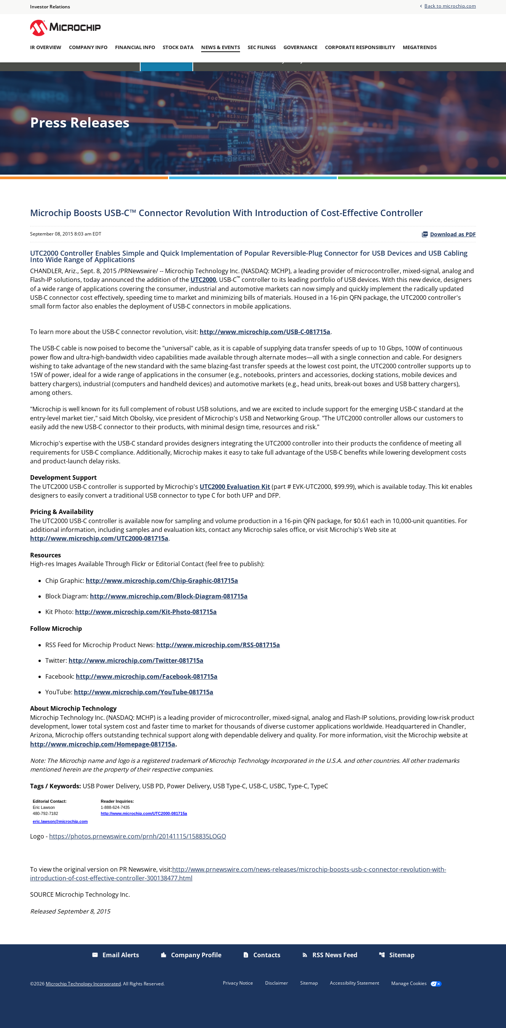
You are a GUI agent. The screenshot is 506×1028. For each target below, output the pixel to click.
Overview (121, 73)
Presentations (334, 73)
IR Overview (45, 47)
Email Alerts (382, 73)
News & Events (220, 47)
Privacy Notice (238, 1009)
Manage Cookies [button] (409, 1009)
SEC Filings (262, 47)
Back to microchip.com (450, 6)
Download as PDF (448, 247)
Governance (300, 47)
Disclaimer (276, 1009)
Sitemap (397, 981)
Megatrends (420, 47)
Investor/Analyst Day (273, 73)
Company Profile (190, 981)
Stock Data (178, 47)
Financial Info (135, 47)
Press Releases (166, 73)
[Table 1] (253, 836)
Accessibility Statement (354, 1009)
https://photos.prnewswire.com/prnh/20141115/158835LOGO (137, 861)
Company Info (88, 47)
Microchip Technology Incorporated (83, 1010)
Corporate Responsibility (360, 47)
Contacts (261, 981)
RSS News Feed (329, 981)
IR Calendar (215, 73)
